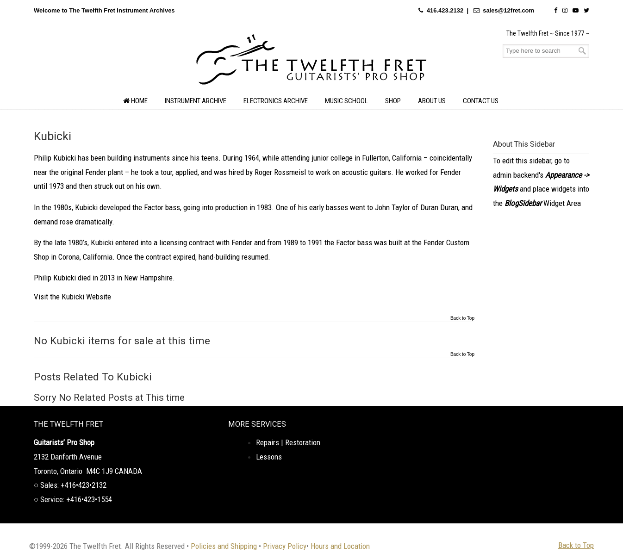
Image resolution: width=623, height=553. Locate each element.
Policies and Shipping (224, 546)
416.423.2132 (445, 10)
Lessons (269, 456)
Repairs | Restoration (288, 442)
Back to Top (462, 318)
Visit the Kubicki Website (72, 296)
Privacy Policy (284, 546)
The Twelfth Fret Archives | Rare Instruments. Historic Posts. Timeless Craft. (311, 62)
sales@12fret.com (508, 10)
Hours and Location (340, 546)
